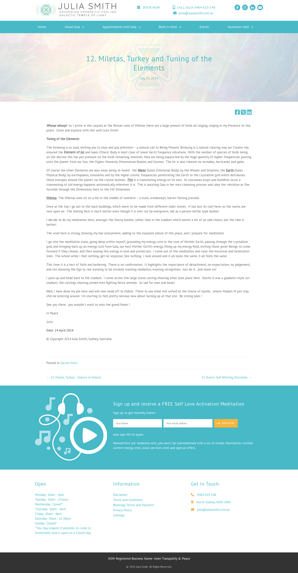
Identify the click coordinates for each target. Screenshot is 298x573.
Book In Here (168, 27)
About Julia (72, 27)
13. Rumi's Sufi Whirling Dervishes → (226, 377)
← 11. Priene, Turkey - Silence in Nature (73, 377)
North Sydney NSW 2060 (211, 507)
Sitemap (119, 520)
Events (204, 27)
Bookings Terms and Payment (133, 509)
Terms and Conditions (128, 504)
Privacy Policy (122, 515)
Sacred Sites (68, 363)
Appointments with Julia (119, 27)
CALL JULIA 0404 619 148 (194, 7)
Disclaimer (120, 499)
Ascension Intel (238, 27)
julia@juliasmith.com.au (193, 13)
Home (42, 27)
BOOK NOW (148, 7)
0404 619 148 (203, 499)
